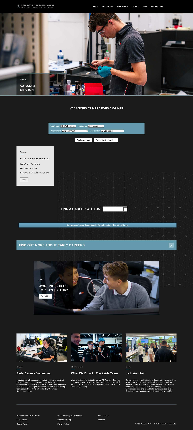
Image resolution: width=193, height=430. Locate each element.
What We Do (122, 6)
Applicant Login (83, 140)
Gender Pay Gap (64, 420)
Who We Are (107, 6)
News (145, 6)
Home (95, 6)
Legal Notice (21, 420)
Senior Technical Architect (34, 159)
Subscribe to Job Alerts (106, 140)
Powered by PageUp (96, 194)
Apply (24, 180)
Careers (135, 6)
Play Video (45, 296)
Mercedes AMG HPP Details (28, 415)
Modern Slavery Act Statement (69, 415)
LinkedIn (101, 420)
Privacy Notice (63, 424)
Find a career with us (94, 209)
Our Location (157, 6)
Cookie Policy (22, 424)
